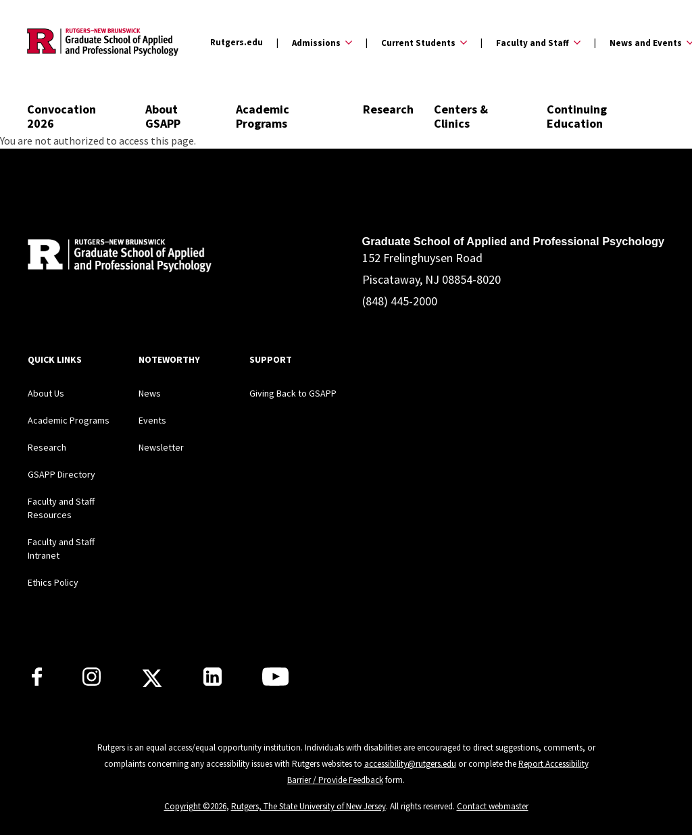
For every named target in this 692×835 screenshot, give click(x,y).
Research (388, 109)
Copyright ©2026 (195, 806)
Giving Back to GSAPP (293, 393)
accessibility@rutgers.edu (410, 763)
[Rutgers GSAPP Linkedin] (212, 681)
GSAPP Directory (61, 474)
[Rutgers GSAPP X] (152, 682)
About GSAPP (162, 116)
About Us (46, 393)
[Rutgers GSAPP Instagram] (91, 681)
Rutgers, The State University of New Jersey (308, 806)
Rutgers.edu (236, 42)
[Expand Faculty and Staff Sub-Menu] (530, 42)
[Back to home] (117, 257)
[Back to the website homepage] (102, 42)
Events (152, 420)
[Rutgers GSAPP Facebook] (37, 681)
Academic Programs (262, 116)
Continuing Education (577, 116)
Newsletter (161, 447)
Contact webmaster (492, 806)
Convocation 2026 (61, 116)
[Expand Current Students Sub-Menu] (416, 42)
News (150, 393)
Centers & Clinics (461, 116)
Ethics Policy (53, 582)
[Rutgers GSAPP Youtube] (275, 681)
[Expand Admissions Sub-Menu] (314, 42)
